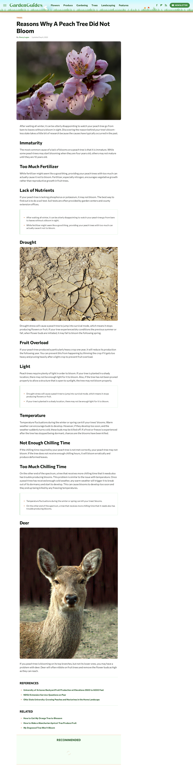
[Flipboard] (161, 5)
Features (123, 5)
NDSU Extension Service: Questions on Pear (44, 694)
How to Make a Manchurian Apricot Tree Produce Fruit (50, 723)
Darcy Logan (24, 37)
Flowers (55, 5)
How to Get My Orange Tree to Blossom (42, 718)
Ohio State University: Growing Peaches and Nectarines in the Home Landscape (61, 699)
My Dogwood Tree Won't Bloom (39, 727)
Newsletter (180, 5)
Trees (95, 5)
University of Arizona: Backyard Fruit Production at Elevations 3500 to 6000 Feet (63, 690)
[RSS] (166, 5)
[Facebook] (157, 5)
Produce (68, 5)
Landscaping (108, 5)
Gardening (82, 5)
